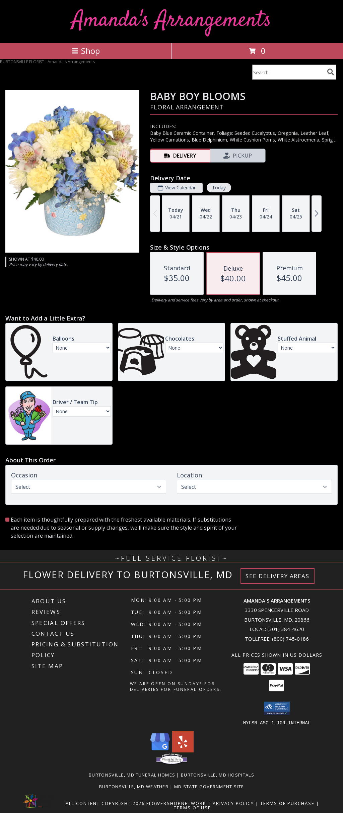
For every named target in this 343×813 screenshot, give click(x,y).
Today (219, 187)
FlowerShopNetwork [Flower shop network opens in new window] (176, 803)
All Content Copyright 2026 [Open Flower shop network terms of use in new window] (105, 803)
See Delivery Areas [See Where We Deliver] (278, 576)
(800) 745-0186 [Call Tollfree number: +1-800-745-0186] (290, 638)
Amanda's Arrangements (171, 20)
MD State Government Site (209, 786)
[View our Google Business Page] (160, 750)
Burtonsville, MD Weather (133, 786)
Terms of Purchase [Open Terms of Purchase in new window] (287, 803)
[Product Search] (288, 72)
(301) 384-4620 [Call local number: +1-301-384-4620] (285, 629)
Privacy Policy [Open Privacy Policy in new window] (233, 803)
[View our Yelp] (183, 750)
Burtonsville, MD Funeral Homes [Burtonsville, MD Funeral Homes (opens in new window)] (132, 775)
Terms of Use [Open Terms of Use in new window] (192, 807)
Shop (86, 50)
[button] (277, 708)
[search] (330, 72)
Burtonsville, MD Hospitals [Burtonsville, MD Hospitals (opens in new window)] (217, 775)
